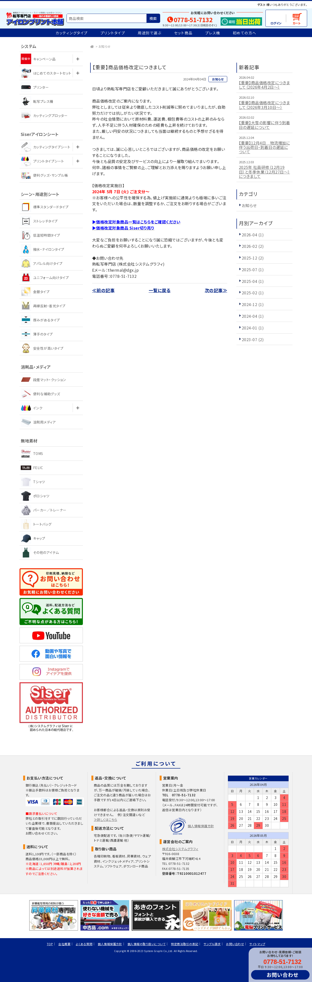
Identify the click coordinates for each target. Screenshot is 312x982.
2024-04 (253, 316)
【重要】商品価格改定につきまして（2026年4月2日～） (264, 84)
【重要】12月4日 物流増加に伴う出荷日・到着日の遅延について (264, 147)
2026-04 (253, 235)
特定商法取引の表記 (184, 944)
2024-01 (253, 328)
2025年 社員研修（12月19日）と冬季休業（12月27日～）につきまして (264, 171)
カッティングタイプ (72, 32)
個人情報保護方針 (201, 826)
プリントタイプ (112, 32)
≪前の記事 (103, 290)
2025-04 (253, 281)
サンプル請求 (212, 944)
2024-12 (253, 304)
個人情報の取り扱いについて (146, 944)
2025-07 (253, 269)
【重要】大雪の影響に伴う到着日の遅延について (264, 124)
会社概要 (64, 944)
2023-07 (253, 339)
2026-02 (253, 246)
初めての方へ (244, 32)
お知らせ (104, 46)
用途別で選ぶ (149, 32)
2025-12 (253, 258)
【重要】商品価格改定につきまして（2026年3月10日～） (264, 104)
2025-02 (253, 293)
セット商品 (183, 32)
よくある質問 (84, 944)
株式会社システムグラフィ (180, 849)
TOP (50, 944)
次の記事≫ (216, 290)
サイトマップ (257, 944)
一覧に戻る (160, 290)
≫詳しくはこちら (105, 819)
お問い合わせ (282, 974)
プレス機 (212, 32)
